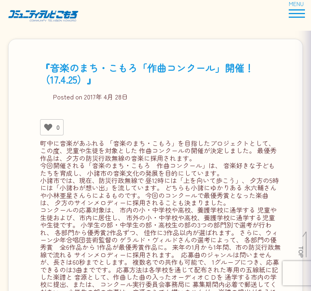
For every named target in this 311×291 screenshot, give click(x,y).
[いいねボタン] (48, 127)
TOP (301, 251)
